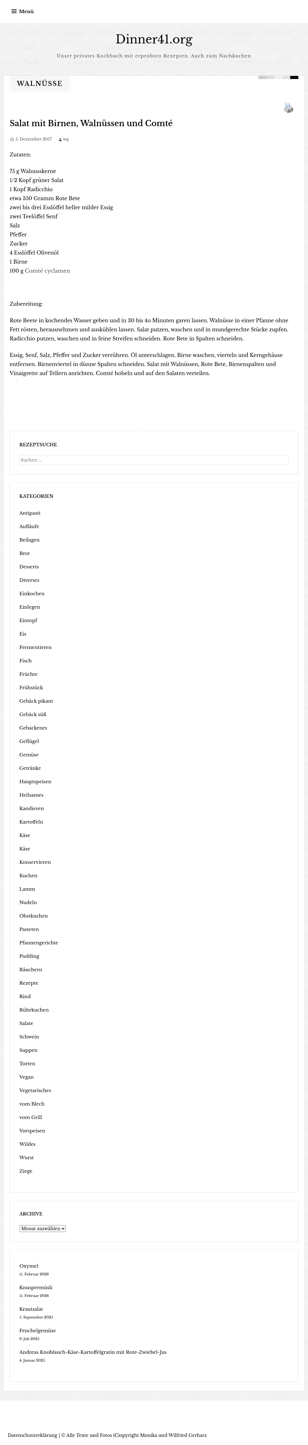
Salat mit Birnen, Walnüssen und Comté (81, 123)
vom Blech (31, 1103)
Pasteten (28, 929)
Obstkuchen (32, 915)
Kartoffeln (30, 821)
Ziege (25, 1171)
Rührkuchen (33, 1009)
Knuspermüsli (35, 1287)
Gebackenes (32, 727)
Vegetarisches (34, 1090)
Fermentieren (34, 647)
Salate (25, 1023)
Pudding (28, 956)
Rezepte (28, 983)
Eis (22, 633)
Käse (24, 835)
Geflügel (28, 741)
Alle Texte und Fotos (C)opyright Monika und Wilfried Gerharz (136, 1435)
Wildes (27, 1144)
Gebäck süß (32, 714)
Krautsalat (30, 1309)
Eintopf (27, 620)
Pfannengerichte (37, 942)
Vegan (26, 1077)
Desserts (28, 566)
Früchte (28, 674)
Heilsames (30, 795)
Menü (26, 11)
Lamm (26, 889)
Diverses (28, 580)
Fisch (25, 660)
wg (66, 138)
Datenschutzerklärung (32, 1435)
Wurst (26, 1157)
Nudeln (27, 902)
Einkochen (31, 593)
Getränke (29, 768)
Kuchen (28, 875)
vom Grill (30, 1117)
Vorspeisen (31, 1130)
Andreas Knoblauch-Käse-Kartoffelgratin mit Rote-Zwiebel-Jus (89, 1352)
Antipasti (29, 513)
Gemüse (28, 754)
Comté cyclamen (46, 270)
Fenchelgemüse (36, 1330)
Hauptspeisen (34, 781)
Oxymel (28, 1266)
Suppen (28, 1050)
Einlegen (29, 607)
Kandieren (31, 808)
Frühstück (30, 687)
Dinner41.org (154, 39)
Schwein (28, 1036)
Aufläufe (28, 526)
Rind (24, 996)
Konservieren (34, 862)
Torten (26, 1063)
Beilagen (29, 539)
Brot (24, 553)
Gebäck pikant (35, 701)
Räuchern (30, 969)
